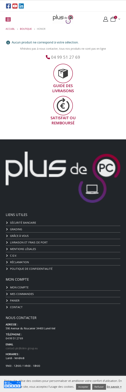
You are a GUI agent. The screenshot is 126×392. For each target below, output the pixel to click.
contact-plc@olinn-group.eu (22, 348)
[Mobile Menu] (8, 19)
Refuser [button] (99, 386)
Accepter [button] (83, 386)
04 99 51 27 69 (65, 57)
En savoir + (114, 386)
